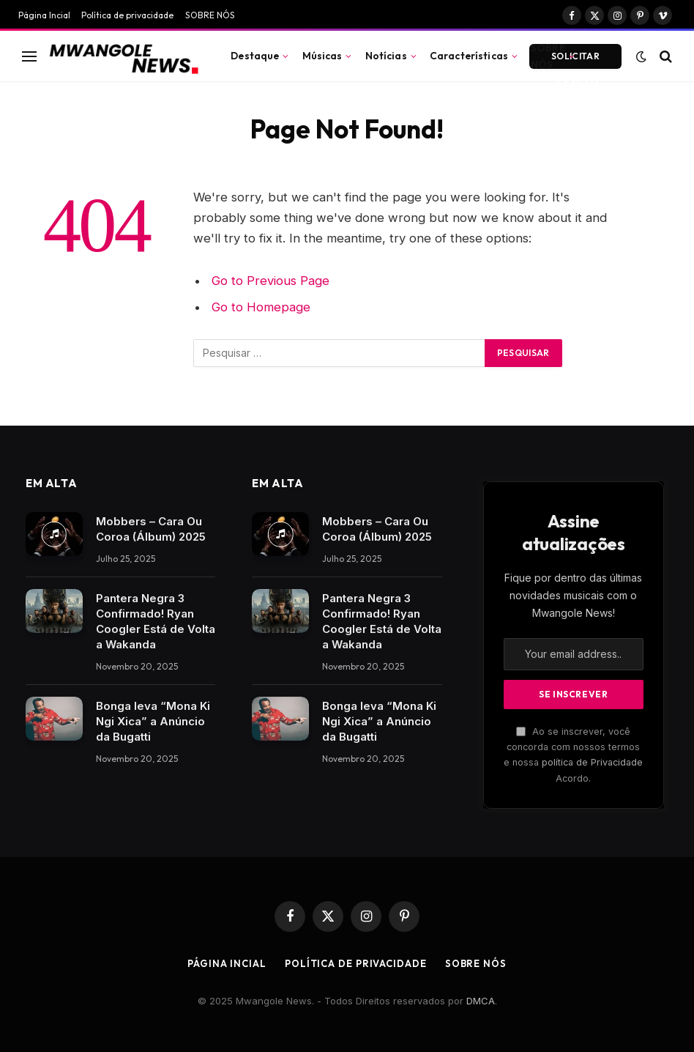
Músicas (322, 55)
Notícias (386, 55)
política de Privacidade (592, 762)
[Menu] (29, 56)
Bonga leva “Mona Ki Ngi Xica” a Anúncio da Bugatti (153, 721)
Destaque (255, 55)
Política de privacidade (127, 15)
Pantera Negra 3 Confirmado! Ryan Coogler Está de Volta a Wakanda (155, 621)
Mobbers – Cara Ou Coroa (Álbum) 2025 (151, 529)
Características (469, 55)
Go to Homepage (261, 307)
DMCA (480, 1001)
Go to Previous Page (270, 280)
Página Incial (44, 15)
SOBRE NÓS (210, 15)
